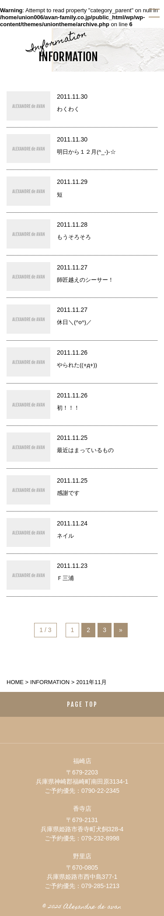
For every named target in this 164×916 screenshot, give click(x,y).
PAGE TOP (82, 704)
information (50, 682)
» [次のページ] (120, 629)
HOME (15, 682)
